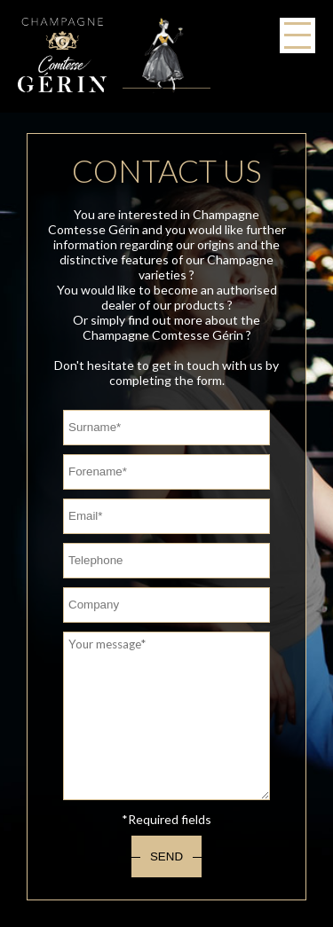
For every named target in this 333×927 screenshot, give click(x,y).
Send (166, 856)
